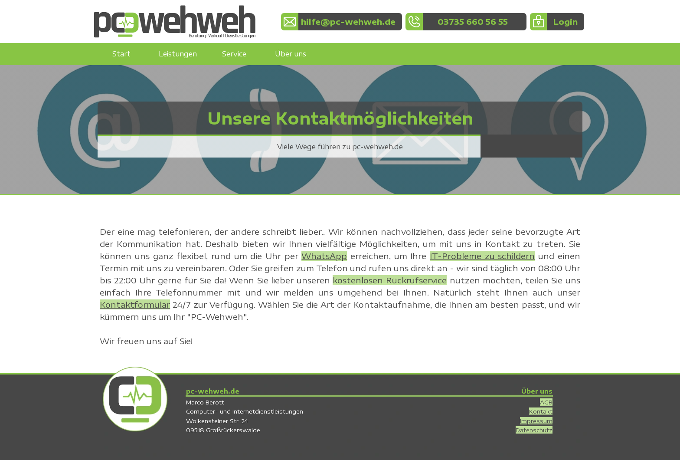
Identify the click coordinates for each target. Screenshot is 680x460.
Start (121, 53)
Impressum (536, 420)
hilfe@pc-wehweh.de (348, 21)
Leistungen (178, 53)
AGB (546, 402)
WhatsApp (324, 256)
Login (565, 21)
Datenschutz (534, 430)
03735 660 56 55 (473, 21)
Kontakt (540, 411)
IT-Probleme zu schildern (482, 256)
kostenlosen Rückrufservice (390, 280)
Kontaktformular (135, 304)
